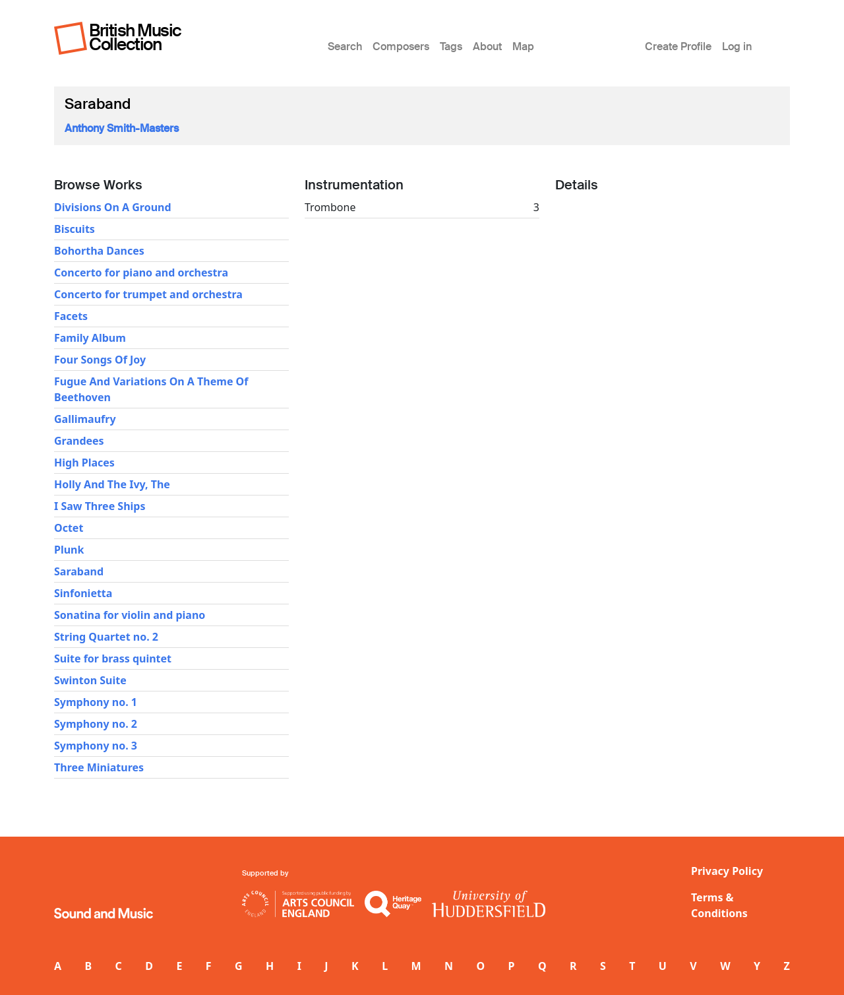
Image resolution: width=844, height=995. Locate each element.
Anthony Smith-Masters (122, 128)
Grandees (79, 440)
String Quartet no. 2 (106, 636)
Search (345, 46)
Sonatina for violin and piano (129, 615)
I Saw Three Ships (100, 506)
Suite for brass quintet (112, 658)
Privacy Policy (727, 871)
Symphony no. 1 (95, 702)
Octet (68, 528)
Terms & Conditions (719, 905)
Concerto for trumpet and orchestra (148, 294)
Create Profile (678, 46)
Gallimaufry (85, 419)
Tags (451, 46)
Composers (401, 46)
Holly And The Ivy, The (112, 484)
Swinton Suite (90, 680)
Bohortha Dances (99, 250)
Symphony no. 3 (95, 745)
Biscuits (74, 229)
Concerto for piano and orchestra (141, 272)
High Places (84, 462)
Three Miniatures (99, 767)
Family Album (90, 338)
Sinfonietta (83, 593)
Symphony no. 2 (95, 724)
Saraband (79, 571)
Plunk (69, 549)
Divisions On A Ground (112, 207)
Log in (737, 46)
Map (523, 46)
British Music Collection (135, 37)
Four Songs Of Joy (100, 359)
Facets (71, 316)
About (487, 46)
